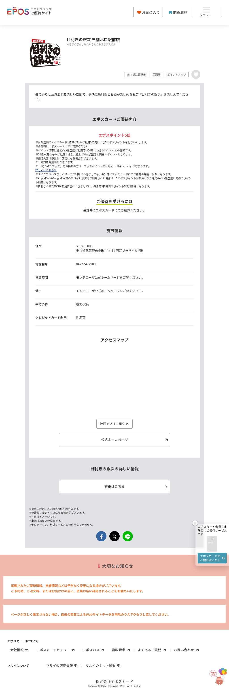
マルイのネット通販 (103, 665)
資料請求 (121, 649)
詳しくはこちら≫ (46, 170)
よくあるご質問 (152, 649)
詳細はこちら (136, 486)
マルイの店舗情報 (62, 665)
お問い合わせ (186, 649)
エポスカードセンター (55, 649)
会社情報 (19, 649)
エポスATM (94, 649)
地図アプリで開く (114, 423)
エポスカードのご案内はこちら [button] (213, 551)
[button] (212, 537)
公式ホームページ (134, 439)
